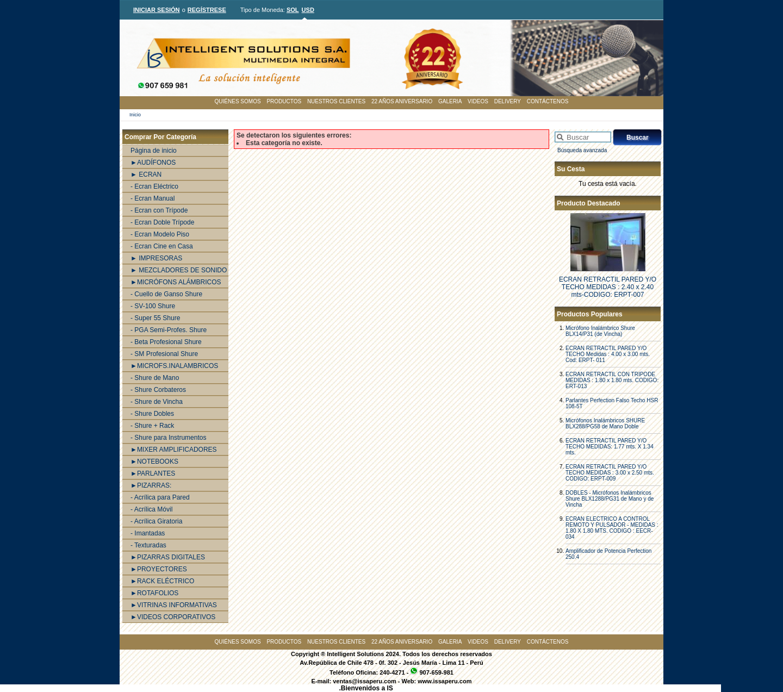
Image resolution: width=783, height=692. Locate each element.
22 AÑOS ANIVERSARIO (401, 101)
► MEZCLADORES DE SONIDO (178, 270)
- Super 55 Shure (155, 318)
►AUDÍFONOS (153, 162)
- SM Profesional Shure (164, 354)
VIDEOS (478, 101)
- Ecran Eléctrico (154, 186)
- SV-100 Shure (152, 306)
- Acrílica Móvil (151, 509)
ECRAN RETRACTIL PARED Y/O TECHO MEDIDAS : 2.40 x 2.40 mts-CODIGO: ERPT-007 (607, 287)
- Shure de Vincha (156, 402)
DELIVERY (507, 101)
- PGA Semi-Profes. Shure (168, 330)
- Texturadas (148, 545)
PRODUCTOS (283, 101)
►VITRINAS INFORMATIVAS (173, 605)
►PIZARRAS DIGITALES (167, 557)
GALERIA (450, 101)
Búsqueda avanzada (582, 150)
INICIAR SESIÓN (156, 10)
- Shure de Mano (154, 378)
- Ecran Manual (152, 198)
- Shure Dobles (152, 413)
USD (308, 10)
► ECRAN (145, 174)
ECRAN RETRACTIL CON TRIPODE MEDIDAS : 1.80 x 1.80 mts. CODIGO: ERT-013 (612, 380)
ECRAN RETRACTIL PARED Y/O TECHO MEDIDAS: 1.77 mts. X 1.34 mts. (610, 447)
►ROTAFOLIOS (154, 593)
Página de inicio (153, 150)
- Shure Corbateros (158, 390)
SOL (293, 10)
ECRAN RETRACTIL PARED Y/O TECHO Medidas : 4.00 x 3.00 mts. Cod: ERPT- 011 (608, 354)
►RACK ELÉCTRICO (162, 581)
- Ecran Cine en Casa (161, 246)
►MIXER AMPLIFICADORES (173, 449)
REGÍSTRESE (207, 10)
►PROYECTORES (158, 569)
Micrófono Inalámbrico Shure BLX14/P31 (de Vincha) (600, 331)
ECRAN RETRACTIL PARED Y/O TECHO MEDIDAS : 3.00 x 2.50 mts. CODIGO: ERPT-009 (610, 473)
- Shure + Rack (152, 425)
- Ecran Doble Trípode (162, 222)
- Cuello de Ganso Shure (166, 294)
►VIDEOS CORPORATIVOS (172, 617)
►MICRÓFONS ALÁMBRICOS (175, 282)
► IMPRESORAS (156, 258)
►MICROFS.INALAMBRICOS (174, 366)
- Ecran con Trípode (159, 210)
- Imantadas (147, 533)
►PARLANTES (152, 473)
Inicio (135, 114)
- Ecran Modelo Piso (159, 234)
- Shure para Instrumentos (168, 437)
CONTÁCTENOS (548, 101)
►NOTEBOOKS (154, 461)
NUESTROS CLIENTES (336, 101)
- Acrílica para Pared (160, 497)
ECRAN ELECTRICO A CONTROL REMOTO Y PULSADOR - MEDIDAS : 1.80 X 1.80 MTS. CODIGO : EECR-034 (612, 528)
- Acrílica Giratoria (156, 521)
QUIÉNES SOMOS (238, 101)
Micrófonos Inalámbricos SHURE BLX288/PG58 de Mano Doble (605, 423)
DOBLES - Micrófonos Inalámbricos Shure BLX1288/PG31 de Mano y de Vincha (610, 499)
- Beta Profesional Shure (166, 342)
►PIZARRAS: (150, 485)
